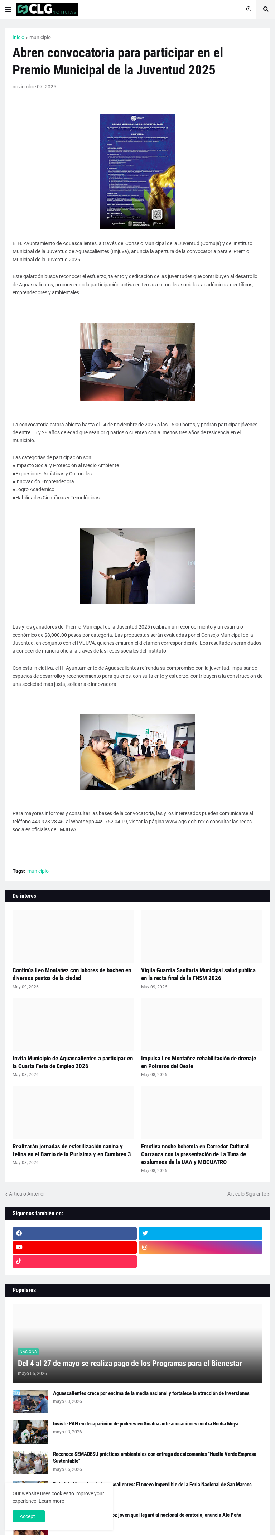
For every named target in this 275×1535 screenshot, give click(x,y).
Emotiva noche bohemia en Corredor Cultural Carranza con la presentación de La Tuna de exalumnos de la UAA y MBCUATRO (195, 1154)
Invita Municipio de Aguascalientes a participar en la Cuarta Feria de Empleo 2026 (73, 1062)
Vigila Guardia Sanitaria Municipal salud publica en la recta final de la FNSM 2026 (198, 974)
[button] (8, 9)
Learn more (51, 1501)
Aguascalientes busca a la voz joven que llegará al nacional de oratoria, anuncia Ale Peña (147, 1515)
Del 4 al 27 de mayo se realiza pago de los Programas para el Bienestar (130, 1363)
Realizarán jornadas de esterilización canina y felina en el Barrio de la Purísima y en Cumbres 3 (72, 1150)
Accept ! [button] (29, 1516)
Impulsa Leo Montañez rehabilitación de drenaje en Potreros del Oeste (198, 1062)
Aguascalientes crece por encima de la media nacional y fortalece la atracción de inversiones (151, 1393)
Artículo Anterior (27, 1194)
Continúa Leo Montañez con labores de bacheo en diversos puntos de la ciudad (72, 974)
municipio (40, 37)
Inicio (18, 37)
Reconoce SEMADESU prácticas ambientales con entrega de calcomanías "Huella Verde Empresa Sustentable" (154, 1457)
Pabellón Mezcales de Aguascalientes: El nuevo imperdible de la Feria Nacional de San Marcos (152, 1484)
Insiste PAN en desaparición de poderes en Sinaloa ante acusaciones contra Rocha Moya (145, 1423)
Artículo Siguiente (246, 1194)
